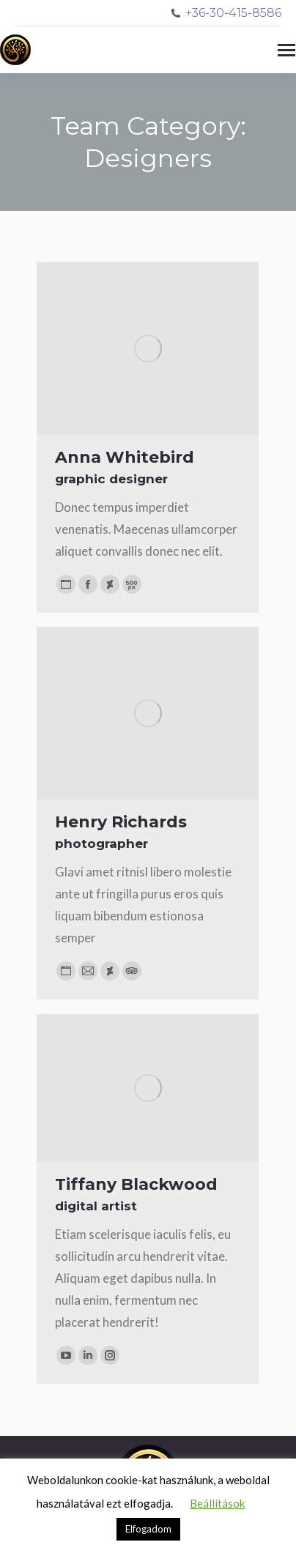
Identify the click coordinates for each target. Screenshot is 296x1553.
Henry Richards (121, 822)
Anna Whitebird (124, 457)
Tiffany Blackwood (136, 1184)
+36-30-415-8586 (226, 13)
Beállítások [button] (217, 1503)
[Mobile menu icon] (286, 50)
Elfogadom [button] (148, 1529)
